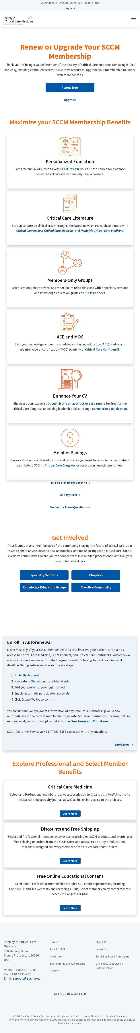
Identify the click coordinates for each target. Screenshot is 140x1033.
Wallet (36, 681)
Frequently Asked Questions (68, 507)
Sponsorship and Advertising (67, 963)
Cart (80, 2)
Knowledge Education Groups (44, 587)
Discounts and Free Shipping (70, 829)
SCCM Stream (69, 169)
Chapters (96, 575)
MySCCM (63, 2)
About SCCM (57, 949)
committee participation (109, 409)
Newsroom (56, 956)
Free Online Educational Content (70, 876)
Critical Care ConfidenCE (102, 349)
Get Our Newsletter (70, 994)
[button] (70, 8)
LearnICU (101, 949)
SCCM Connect (48, 2)
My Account (31, 675)
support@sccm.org (26, 978)
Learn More (70, 813)
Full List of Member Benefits (68, 482)
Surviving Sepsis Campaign (112, 956)
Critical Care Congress (60, 465)
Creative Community (96, 587)
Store (73, 2)
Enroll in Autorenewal (29, 642)
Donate (88, 2)
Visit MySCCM (68, 495)
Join (97, 2)
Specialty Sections (44, 575)
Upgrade (70, 100)
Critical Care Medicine (70, 787)
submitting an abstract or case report (78, 403)
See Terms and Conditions (89, 721)
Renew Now (70, 87)
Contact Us (57, 942)
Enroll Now (122, 744)
